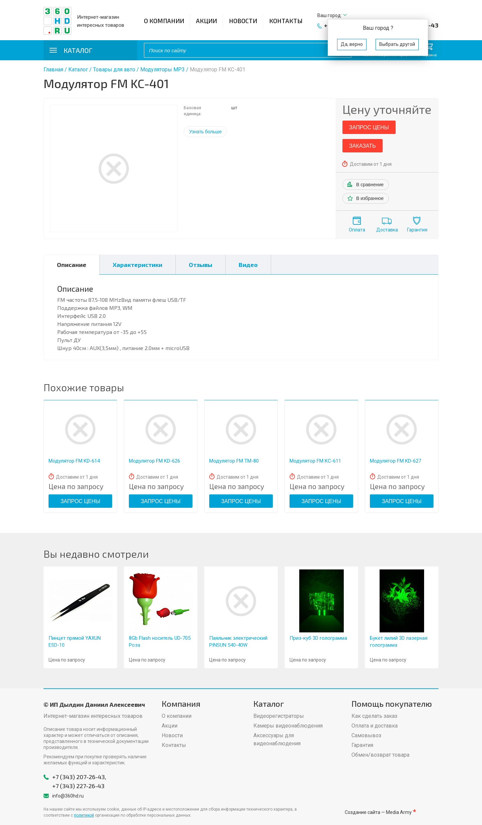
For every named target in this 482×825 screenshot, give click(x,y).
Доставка (387, 229)
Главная (53, 69)
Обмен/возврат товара (380, 755)
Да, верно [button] (352, 44)
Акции (206, 20)
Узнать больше (205, 131)
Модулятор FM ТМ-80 (234, 461)
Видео (248, 264)
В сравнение (370, 184)
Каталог (78, 69)
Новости (243, 20)
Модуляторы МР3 (162, 69)
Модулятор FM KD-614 (74, 461)
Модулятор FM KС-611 (315, 461)
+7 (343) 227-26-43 (78, 785)
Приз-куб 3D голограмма (318, 638)
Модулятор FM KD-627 (395, 461)
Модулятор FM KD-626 (154, 461)
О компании (164, 20)
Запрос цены (369, 127)
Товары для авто (114, 69)
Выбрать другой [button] (397, 44)
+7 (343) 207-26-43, (79, 776)
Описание (71, 264)
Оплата (357, 229)
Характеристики (137, 264)
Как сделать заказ (374, 716)
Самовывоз (366, 735)
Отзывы (200, 264)
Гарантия (417, 229)
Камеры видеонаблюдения (288, 726)
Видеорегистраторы (278, 716)
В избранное (370, 198)
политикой (84, 815)
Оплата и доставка (374, 726)
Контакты (286, 20)
